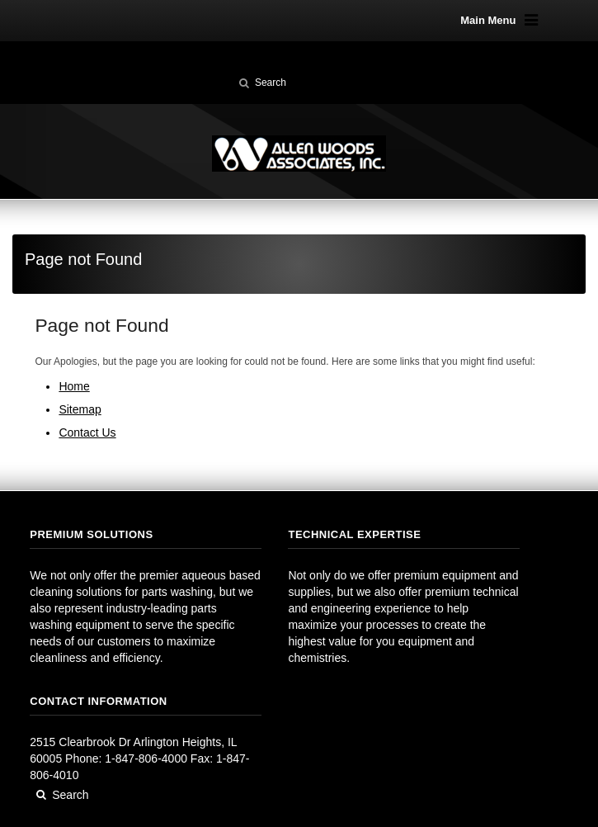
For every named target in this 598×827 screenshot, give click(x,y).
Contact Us (87, 432)
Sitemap (80, 409)
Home (74, 386)
